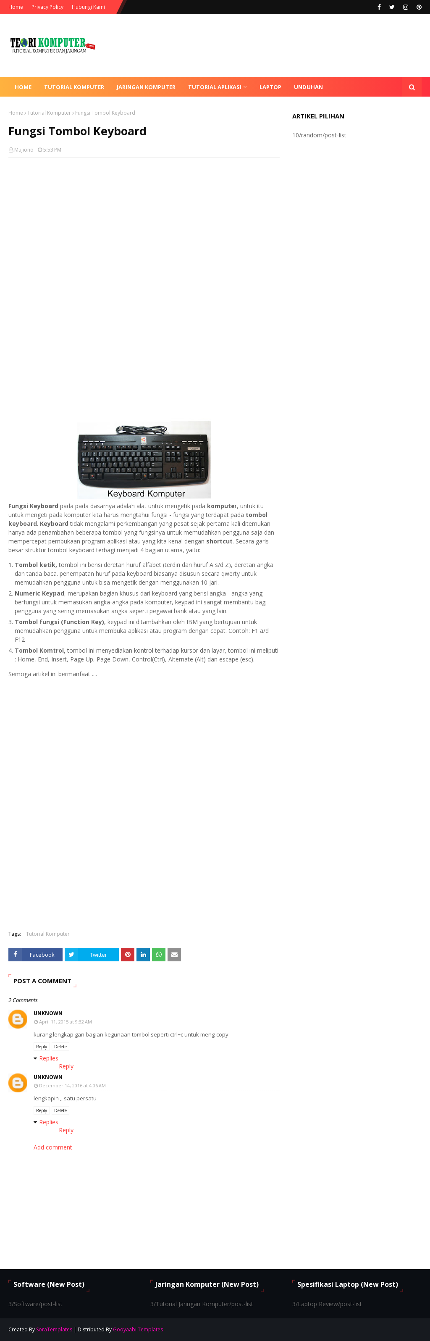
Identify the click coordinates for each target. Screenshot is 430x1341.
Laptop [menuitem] (270, 87)
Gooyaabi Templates (138, 1329)
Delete (60, 1047)
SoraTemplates (54, 1329)
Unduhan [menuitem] (308, 87)
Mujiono (24, 149)
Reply (41, 1047)
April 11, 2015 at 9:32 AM (65, 1021)
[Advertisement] (144, 225)
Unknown (48, 1013)
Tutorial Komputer (49, 112)
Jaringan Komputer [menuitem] (146, 87)
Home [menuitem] (23, 87)
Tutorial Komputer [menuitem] (74, 87)
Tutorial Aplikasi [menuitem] (214, 87)
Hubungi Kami (88, 6)
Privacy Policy (47, 6)
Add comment (53, 1147)
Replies (48, 1058)
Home (15, 6)
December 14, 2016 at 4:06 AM (72, 1085)
